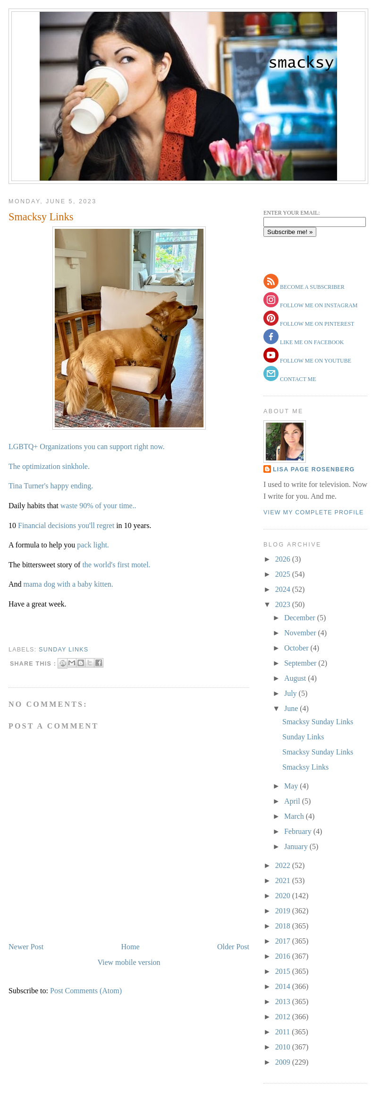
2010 (283, 1047)
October (297, 648)
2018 (283, 926)
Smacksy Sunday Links (317, 722)
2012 (283, 1017)
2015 (283, 971)
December (300, 618)
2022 (283, 865)
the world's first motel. (116, 565)
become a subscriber (312, 287)
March (295, 816)
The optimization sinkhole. (50, 466)
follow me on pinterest (316, 324)
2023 (283, 604)
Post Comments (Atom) (86, 991)
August (296, 678)
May (292, 786)
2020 (283, 896)
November (301, 633)
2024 (283, 589)
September (301, 663)
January (297, 846)
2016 (283, 956)
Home (130, 947)
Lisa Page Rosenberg (314, 469)
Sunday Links (303, 737)
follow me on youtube (315, 360)
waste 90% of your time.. (98, 506)
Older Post (233, 947)
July (291, 693)
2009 (283, 1062)
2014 (283, 986)
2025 (283, 574)
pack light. (93, 545)
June (292, 708)
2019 (283, 911)
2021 (283, 880)
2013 (283, 1002)
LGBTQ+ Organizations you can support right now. (86, 446)
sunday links (63, 649)
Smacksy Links (40, 217)
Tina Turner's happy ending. (50, 486)
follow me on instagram (318, 305)
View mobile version (128, 962)
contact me (297, 379)
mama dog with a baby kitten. (68, 584)
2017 (283, 941)
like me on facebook (311, 342)
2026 (283, 559)
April (293, 801)
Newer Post (25, 947)
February (298, 831)
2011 (283, 1032)
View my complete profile (313, 512)
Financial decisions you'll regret (66, 525)
